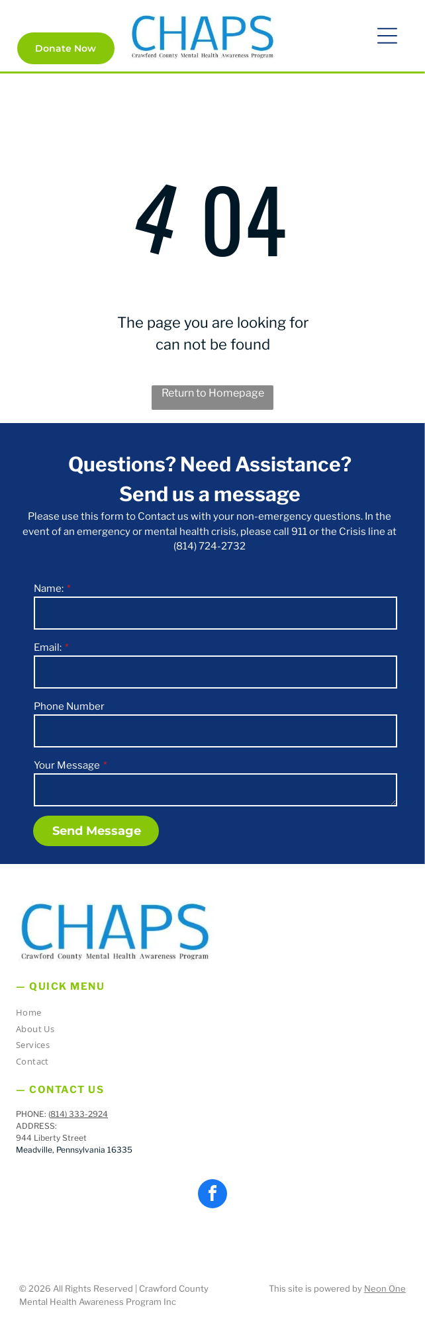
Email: (48, 647)
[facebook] (212, 1195)
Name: (49, 589)
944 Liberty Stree (49, 1138)
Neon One (385, 1288)
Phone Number (69, 706)
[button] (387, 36)
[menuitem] (207, 1014)
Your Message (67, 765)
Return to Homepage (213, 393)
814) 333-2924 (79, 1114)
